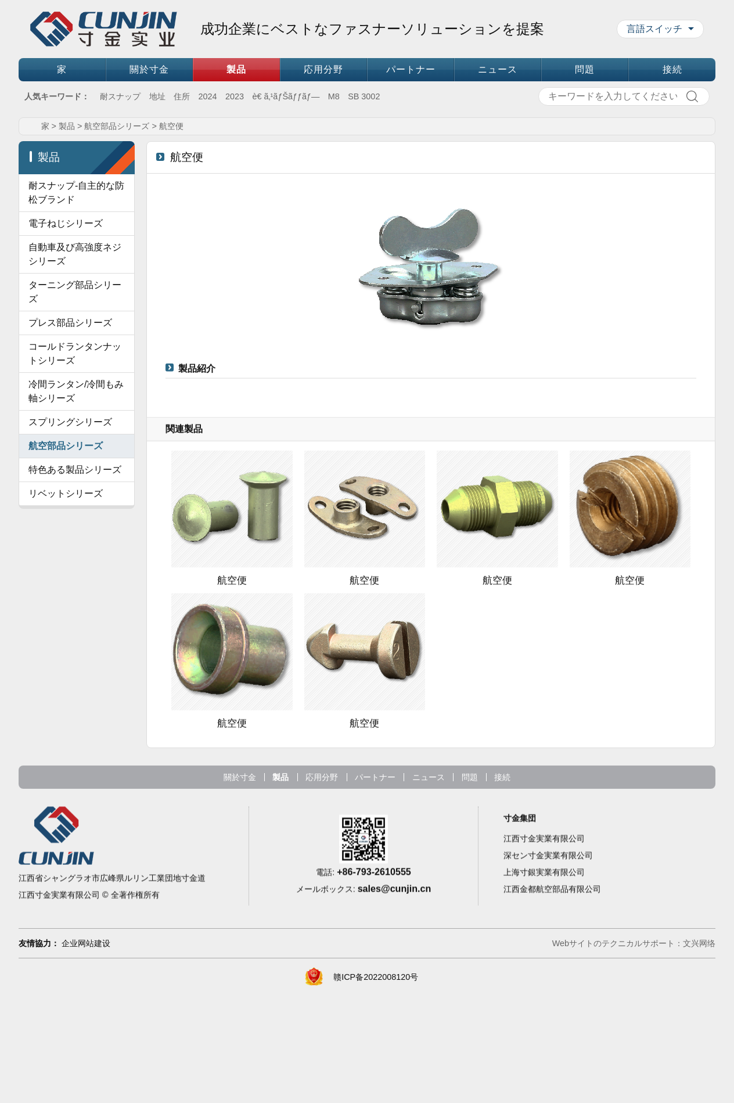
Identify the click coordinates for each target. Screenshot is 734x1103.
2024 (208, 96)
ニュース (497, 69)
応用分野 (323, 69)
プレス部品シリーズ (70, 466)
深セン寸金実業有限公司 (548, 1005)
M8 (334, 96)
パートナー (411, 69)
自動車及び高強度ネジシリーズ (74, 356)
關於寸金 (149, 69)
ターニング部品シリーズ (74, 393)
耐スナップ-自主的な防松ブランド (76, 294)
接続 (672, 69)
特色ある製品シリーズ (74, 613)
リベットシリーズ (65, 637)
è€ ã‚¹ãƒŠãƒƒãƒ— (285, 96)
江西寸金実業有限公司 (544, 988)
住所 (182, 96)
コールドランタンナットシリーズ (74, 497)
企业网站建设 (86, 1050)
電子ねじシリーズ (65, 325)
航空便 (171, 227)
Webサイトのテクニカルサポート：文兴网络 (633, 1050)
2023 (234, 96)
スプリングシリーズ (70, 565)
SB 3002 (364, 96)
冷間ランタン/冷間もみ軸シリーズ (76, 535)
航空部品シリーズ (116, 227)
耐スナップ (120, 96)
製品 (236, 69)
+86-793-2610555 (374, 1019)
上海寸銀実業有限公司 (544, 1022)
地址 (157, 96)
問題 (585, 69)
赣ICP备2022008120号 (375, 1084)
